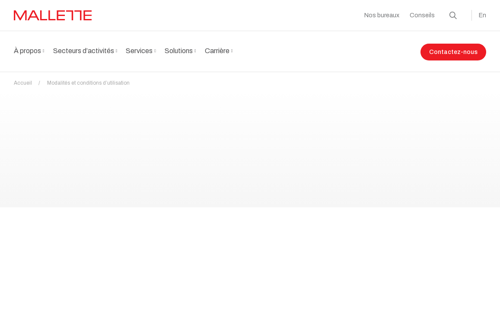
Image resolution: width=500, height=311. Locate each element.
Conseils (422, 15)
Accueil (29, 78)
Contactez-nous (453, 52)
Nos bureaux (381, 15)
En (482, 15)
